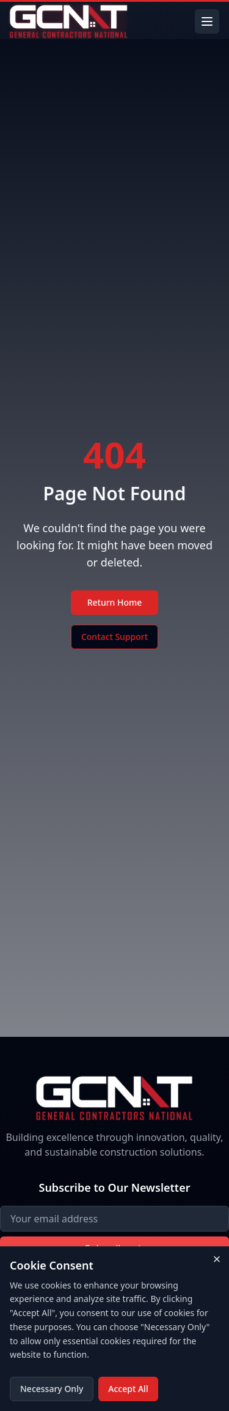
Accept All (128, 1388)
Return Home (114, 602)
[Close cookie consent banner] (216, 1259)
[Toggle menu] (207, 21)
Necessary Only (51, 1388)
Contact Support (114, 636)
